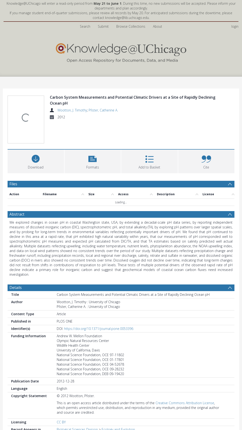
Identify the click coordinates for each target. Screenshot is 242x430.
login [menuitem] (234, 26)
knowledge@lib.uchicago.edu (127, 17)
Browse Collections (130, 26)
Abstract (16, 214)
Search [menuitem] (85, 26)
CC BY (61, 422)
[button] (93, 161)
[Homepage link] (121, 51)
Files (13, 183)
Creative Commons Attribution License (185, 403)
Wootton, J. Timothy (72, 110)
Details (15, 287)
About (157, 26)
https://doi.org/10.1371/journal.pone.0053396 (98, 328)
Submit (103, 26)
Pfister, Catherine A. (103, 110)
